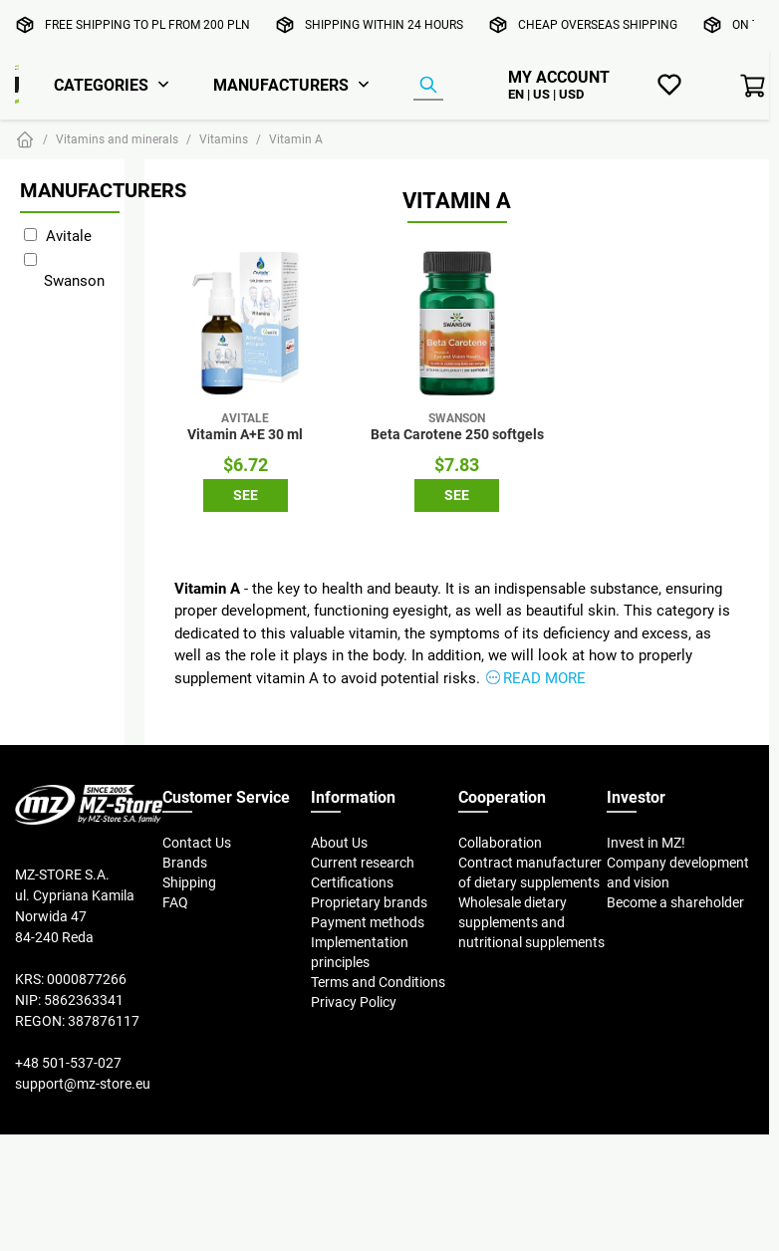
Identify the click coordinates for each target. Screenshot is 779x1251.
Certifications (352, 882)
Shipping (189, 882)
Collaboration (500, 843)
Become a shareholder (675, 902)
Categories (101, 85)
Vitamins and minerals (117, 138)
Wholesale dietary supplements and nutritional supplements (531, 922)
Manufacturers (281, 85)
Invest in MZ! (646, 843)
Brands (184, 863)
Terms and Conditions (378, 982)
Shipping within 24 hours (384, 24)
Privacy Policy (353, 1002)
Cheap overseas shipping (597, 24)
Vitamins (223, 138)
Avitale (69, 235)
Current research (362, 863)
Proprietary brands (369, 902)
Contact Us (196, 843)
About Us (339, 843)
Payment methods (367, 922)
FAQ (175, 902)
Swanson (74, 280)
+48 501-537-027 (68, 1063)
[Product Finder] (428, 86)
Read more (544, 677)
